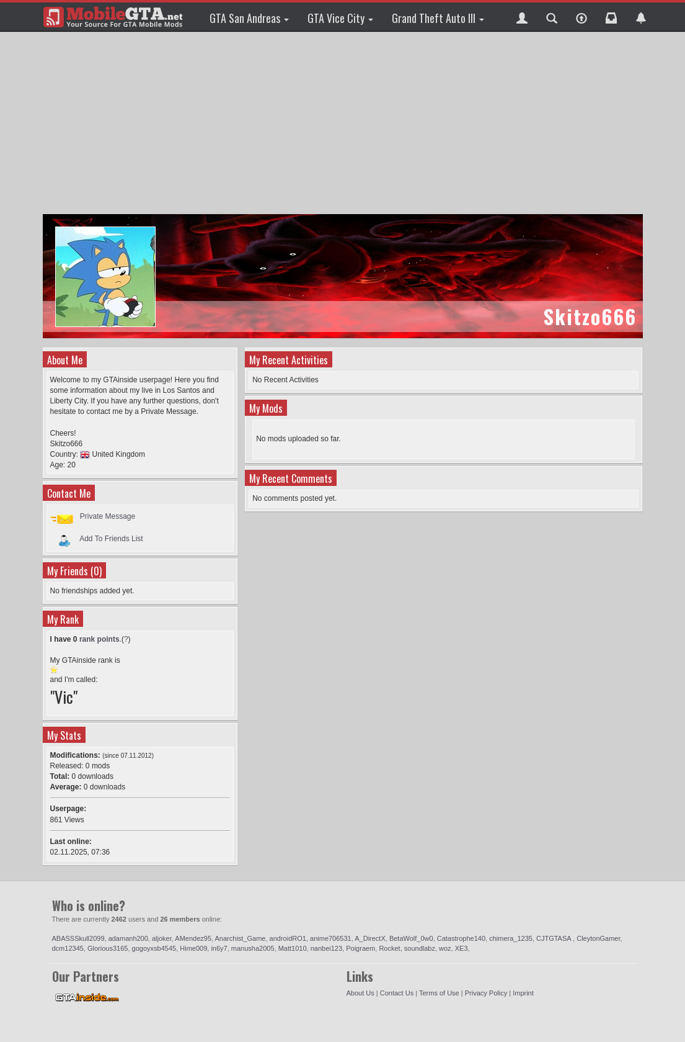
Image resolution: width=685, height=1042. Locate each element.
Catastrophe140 (461, 938)
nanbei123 (326, 948)
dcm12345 (68, 948)
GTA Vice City (340, 18)
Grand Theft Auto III (438, 18)
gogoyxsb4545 (154, 948)
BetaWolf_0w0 (411, 938)
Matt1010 (292, 948)
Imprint (523, 993)
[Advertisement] (344, 124)
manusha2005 (253, 948)
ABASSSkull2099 (78, 938)
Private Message (107, 516)
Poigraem (360, 948)
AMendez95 (193, 938)
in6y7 (219, 948)
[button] (522, 16)
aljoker (162, 938)
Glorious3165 (107, 948)
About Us (360, 993)
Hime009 (193, 948)
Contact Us (396, 993)
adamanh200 (128, 938)
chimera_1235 (511, 938)
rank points (99, 639)
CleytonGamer (598, 938)
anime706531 (330, 938)
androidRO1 (288, 938)
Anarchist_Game (240, 938)
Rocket (389, 948)
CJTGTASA (554, 938)
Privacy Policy (486, 993)
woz (445, 948)
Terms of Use (439, 993)
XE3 (461, 948)
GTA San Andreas (249, 18)
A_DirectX (370, 938)
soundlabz (419, 948)
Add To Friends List (111, 538)
